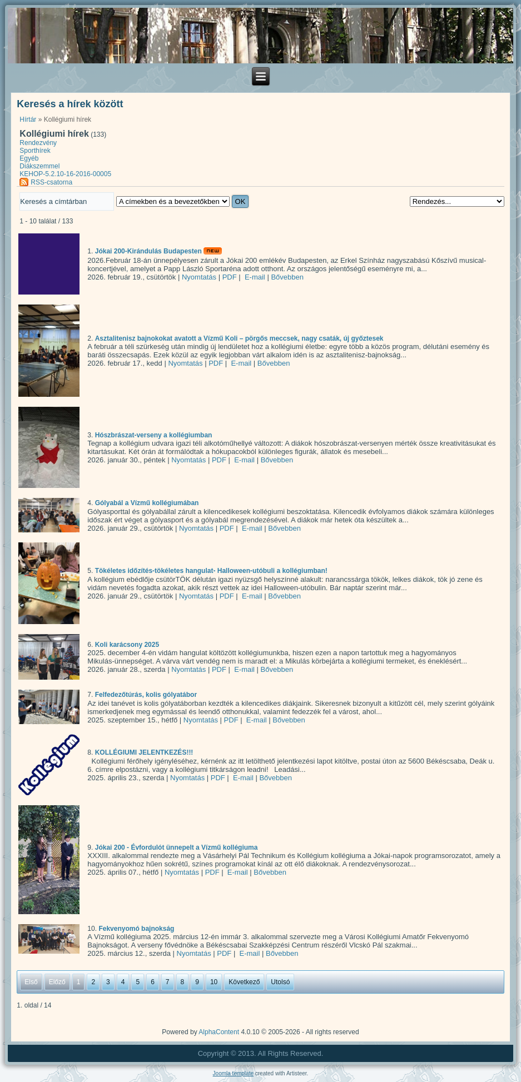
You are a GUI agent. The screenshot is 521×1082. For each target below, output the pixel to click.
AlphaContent (219, 1032)
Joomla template (233, 1073)
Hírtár (27, 119)
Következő (244, 982)
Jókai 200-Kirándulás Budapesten (148, 252)
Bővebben (287, 277)
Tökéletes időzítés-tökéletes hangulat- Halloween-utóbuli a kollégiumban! (211, 571)
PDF (229, 277)
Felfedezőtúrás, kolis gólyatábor (146, 695)
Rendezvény (38, 143)
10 (213, 982)
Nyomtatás (199, 277)
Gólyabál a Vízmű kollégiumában (147, 503)
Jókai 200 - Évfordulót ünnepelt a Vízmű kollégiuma (176, 847)
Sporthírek (34, 150)
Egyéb (28, 158)
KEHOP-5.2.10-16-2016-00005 (65, 174)
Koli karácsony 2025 (127, 645)
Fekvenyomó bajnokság (136, 929)
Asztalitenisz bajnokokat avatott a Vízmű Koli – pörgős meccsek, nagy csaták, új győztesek (239, 338)
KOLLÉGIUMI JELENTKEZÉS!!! (144, 753)
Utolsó (280, 982)
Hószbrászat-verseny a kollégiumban (153, 435)
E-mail (253, 277)
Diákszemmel (39, 166)
